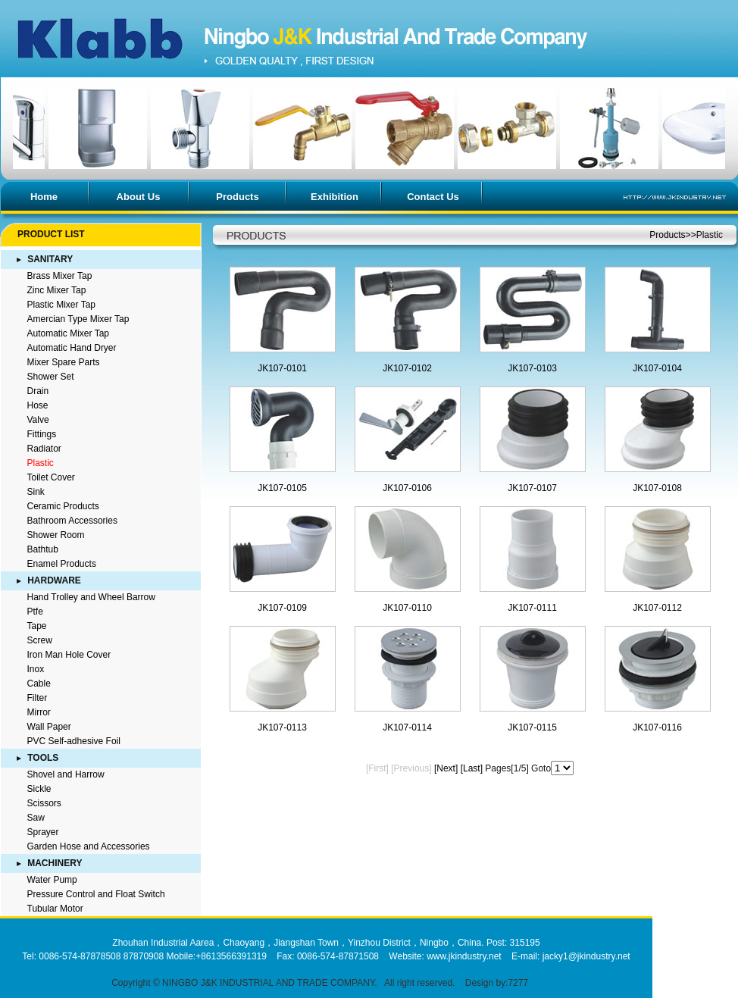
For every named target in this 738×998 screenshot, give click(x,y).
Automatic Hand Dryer (72, 348)
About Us (139, 196)
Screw (39, 640)
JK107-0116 (657, 727)
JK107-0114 (407, 727)
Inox (36, 669)
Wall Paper (49, 726)
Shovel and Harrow (66, 774)
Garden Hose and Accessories (88, 846)
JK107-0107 (532, 488)
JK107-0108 (657, 488)
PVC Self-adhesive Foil (73, 741)
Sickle (39, 789)
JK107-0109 (282, 607)
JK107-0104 (657, 368)
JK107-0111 (532, 607)
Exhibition (334, 196)
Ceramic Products (63, 506)
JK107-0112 (657, 607)
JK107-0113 (282, 727)
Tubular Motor (55, 908)
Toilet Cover (51, 477)
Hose (37, 405)
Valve (38, 420)
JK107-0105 (282, 488)
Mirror (39, 712)
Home (44, 196)
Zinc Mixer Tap (56, 290)
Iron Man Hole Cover (69, 654)
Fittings (42, 434)
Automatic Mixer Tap (68, 333)
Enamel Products (61, 563)
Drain (38, 391)
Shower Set (50, 376)
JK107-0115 (532, 727)
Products (237, 196)
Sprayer (43, 832)
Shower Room (56, 535)
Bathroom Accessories (72, 520)
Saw (36, 817)
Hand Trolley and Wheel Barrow (91, 597)
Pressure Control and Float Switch (96, 894)
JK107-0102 (407, 368)
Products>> (672, 235)
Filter (37, 698)
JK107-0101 (282, 368)
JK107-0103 (532, 368)
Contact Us (433, 196)
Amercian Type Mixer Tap (78, 319)
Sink (36, 491)
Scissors (44, 803)
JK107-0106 (407, 488)
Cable (39, 683)
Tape (37, 626)
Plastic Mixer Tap (61, 304)
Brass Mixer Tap (59, 276)
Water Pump (52, 879)
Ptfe (35, 611)
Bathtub (42, 549)
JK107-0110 (407, 607)
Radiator (44, 448)
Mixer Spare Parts (63, 362)
